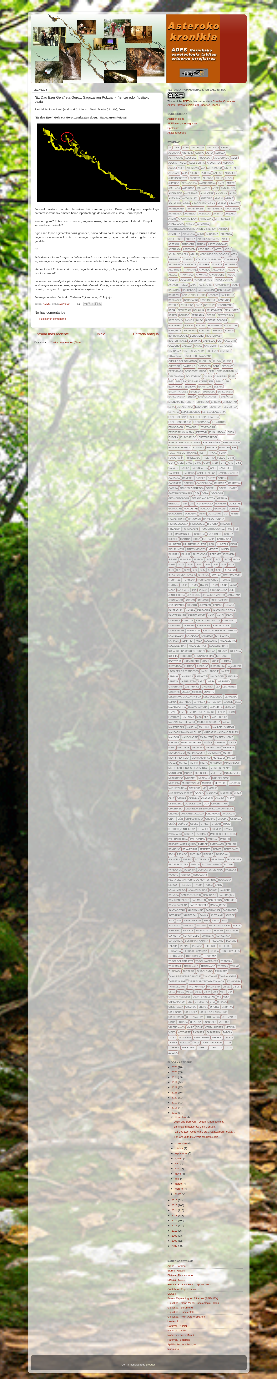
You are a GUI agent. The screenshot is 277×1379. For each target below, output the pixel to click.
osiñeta (183, 824)
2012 (174, 1220)
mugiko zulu (232, 773)
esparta (174, 412)
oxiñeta (216, 829)
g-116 (215, 462)
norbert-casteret (181, 793)
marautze (206, 737)
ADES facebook (177, 132)
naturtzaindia (178, 788)
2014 (174, 1210)
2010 (174, 1230)
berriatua (198, 315)
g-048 (172, 462)
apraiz (229, 198)
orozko (210, 819)
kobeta (173, 656)
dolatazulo (193, 376)
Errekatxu (230, 402)
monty (188, 773)
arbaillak (205, 213)
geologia (217, 493)
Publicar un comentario (52, 318)
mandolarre (190, 737)
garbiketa (175, 483)
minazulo (216, 762)
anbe (215, 188)
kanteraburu (177, 615)
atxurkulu (187, 274)
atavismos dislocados (214, 254)
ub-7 (222, 991)
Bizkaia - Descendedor (181, 1275)
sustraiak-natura (196, 941)
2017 (174, 1112)
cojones (225, 351)
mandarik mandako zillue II (221, 732)
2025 (174, 1072)
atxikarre (190, 269)
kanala (190, 610)
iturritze (175, 579)
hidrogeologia (178, 524)
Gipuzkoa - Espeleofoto (181, 1312)
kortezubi (175, 661)
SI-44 (171, 920)
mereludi (219, 757)
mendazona (213, 747)
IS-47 (179, 569)
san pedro (215, 900)
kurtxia (226, 661)
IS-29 (231, 564)
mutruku (220, 783)
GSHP (202, 513)
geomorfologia (179, 498)
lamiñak (174, 676)
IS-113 (190, 564)
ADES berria (197, 162)
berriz (211, 315)
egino (219, 381)
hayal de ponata (213, 519)
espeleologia (177, 417)
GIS (192, 503)
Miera (204, 762)
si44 (178, 920)
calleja (187, 346)
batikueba (186, 305)
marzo (179, 1183)
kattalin (174, 640)
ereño (192, 396)
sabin (218, 885)
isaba (218, 569)
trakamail (175, 966)
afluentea (214, 162)
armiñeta (174, 234)
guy (226, 513)
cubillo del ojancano (183, 361)
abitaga (220, 152)
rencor (174, 885)
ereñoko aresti (208, 396)
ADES (186, 101)
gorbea (234, 508)
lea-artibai (229, 686)
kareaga (189, 625)
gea (197, 493)
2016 (174, 1200)
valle (190, 1027)
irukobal (185, 559)
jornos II (203, 600)
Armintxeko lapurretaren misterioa (192, 229)
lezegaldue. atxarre (200, 712)
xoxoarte (184, 1032)
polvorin (174, 859)
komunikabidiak (204, 656)
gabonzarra (200, 468)
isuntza (216, 574)
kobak (211, 651)
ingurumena (176, 549)
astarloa (175, 249)
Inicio (101, 334)
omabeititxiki (219, 803)
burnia (229, 330)
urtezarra (213, 1017)
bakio (235, 285)
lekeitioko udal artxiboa (185, 696)
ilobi (211, 544)
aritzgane (206, 219)
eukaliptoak (217, 432)
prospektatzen (178, 864)
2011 (174, 1225)
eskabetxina (185, 407)
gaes (213, 468)
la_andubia (234, 666)
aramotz (234, 203)
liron (231, 712)
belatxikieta (214, 310)
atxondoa (219, 269)
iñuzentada (200, 554)
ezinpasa (198, 447)
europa (173, 437)
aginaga (228, 162)
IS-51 (210, 569)
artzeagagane (217, 244)
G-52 (238, 462)
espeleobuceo (190, 412)
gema (205, 493)
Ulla (226, 996)
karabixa (174, 620)
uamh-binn (213, 986)
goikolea (220, 508)
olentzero (176, 803)
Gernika (222, 498)
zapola (227, 1032)
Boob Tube (231, 325)
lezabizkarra (177, 707)
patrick (203, 844)
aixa (185, 173)
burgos (218, 330)
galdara (189, 473)
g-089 (198, 462)
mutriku (207, 783)
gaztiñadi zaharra (181, 493)
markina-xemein (191, 742)
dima (211, 371)
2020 (174, 1097)
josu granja (177, 605)
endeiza (195, 391)
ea (184, 381)
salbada (225, 890)
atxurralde (216, 274)
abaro (225, 147)
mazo (172, 747)
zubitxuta (215, 1047)
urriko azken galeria (213, 1012)
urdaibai (190, 1007)
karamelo (175, 625)
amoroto (188, 188)
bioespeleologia (216, 320)
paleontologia (178, 839)
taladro (231, 941)
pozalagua (202, 859)
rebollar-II (200, 874)
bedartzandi (225, 305)
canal (198, 346)
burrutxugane (178, 335)
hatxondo (194, 519)
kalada (229, 605)
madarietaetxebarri (182, 722)
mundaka (204, 778)
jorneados (176, 600)
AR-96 (186, 203)
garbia (222, 478)
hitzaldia (174, 529)
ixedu (233, 585)
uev (230, 991)
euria (231, 432)
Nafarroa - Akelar (177, 1325)
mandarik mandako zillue (185, 732)
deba (216, 366)
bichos (189, 320)
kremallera (191, 661)
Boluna (200, 325)
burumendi (197, 335)
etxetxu (201, 432)
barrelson (224, 290)
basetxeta (227, 295)
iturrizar (189, 579)
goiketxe (235, 503)
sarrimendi (230, 910)
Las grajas (176, 686)
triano (234, 966)
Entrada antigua (146, 334)
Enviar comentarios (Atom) (66, 342)
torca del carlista (181, 961)
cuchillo (205, 361)
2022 (174, 1087)
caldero (174, 346)
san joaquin (226, 895)
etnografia (176, 427)
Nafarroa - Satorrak (179, 1339)
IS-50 (202, 569)
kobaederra (228, 640)
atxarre (204, 264)
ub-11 (180, 991)
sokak (237, 925)
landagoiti (217, 676)
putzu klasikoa (212, 864)
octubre (179, 1148)
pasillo (225, 839)
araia (211, 203)
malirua (192, 727)
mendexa (228, 747)
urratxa (227, 1007)
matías (208, 742)
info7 (233, 544)
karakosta (229, 620)
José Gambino (219, 600)
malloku (204, 727)
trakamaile (191, 966)
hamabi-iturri (177, 519)
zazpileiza (185, 1037)
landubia (232, 676)
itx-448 (204, 585)
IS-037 (209, 559)
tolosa (214, 951)
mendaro (198, 747)
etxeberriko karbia (181, 432)
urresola (190, 1012)
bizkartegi (175, 325)
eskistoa (215, 407)
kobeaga (235, 651)
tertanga (175, 951)
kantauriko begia (223, 610)
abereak (187, 152)
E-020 (232, 376)
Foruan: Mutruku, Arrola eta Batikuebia (196, 1136)
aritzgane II (222, 219)
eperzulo (209, 391)
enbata (218, 386)
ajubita (206, 173)
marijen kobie (224, 737)
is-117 (199, 564)
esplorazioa (202, 422)
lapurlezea (188, 681)
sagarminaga (177, 890)
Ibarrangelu (183, 534)
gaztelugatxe (228, 488)
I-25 (236, 529)
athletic (188, 259)
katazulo (207, 635)
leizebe (197, 691)
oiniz (172, 798)
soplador (232, 930)
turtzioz (188, 971)
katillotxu (222, 635)
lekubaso (231, 696)
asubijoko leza (178, 254)
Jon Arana (233, 595)
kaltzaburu (176, 610)
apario (218, 198)
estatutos (218, 422)
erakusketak (177, 396)
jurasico (205, 605)
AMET (221, 183)
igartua (185, 539)
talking (184, 946)
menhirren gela (179, 757)
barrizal (174, 295)
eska (172, 407)
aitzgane (174, 173)
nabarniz (234, 783)
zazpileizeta (202, 1037)
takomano (217, 941)
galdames (175, 473)
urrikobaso (176, 1017)
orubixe (223, 819)
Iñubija (225, 549)
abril (177, 1178)
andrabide (175, 193)
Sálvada (174, 895)
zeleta (228, 1037)
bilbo (199, 320)
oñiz (180, 819)
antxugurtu (190, 198)
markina (174, 742)
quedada (189, 869)
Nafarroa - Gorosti (178, 1330)
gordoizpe (175, 513)
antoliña (174, 198)
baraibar (174, 290)
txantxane (210, 976)
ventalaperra (214, 1027)
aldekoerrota (178, 178)
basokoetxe (208, 300)
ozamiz (228, 829)
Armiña (223, 229)
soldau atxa (203, 930)
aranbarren (176, 208)
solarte (188, 930)
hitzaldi (225, 524)
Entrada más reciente (51, 334)
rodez (209, 885)
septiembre (181, 1153)
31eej (176, 147)
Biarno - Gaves (176, 1270)
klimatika (187, 640)
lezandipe (216, 707)
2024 (174, 1077)
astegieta (189, 249)
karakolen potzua (208, 620)
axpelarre (206, 285)
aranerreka (215, 208)
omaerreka (176, 808)
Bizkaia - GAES (176, 1279)
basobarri (191, 300)
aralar (222, 203)
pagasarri (175, 834)
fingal (213, 452)
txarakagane (228, 976)
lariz (201, 681)
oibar (237, 793)
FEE (234, 447)
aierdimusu (214, 168)
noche (213, 788)
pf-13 (172, 854)
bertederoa (225, 315)
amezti (231, 183)
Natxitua (194, 788)
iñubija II (174, 554)
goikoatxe (175, 508)
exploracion (231, 442)
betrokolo (176, 320)
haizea (235, 513)
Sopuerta (175, 935)
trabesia (226, 961)
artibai (201, 244)
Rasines (186, 874)
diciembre (181, 1117)
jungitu (192, 605)
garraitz (220, 483)
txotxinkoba (197, 986)
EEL (211, 381)
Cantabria (210, 346)
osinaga (235, 819)
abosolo (191, 157)
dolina (208, 376)
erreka (215, 402)
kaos (229, 615)
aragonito (199, 203)
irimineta (229, 554)
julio (177, 1163)
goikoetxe (191, 508)
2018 (174, 1107)
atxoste (233, 269)
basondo (224, 300)
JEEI (231, 590)
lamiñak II (187, 676)
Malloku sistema (223, 727)
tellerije (210, 946)
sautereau (190, 915)
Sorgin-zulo (191, 935)
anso (232, 193)
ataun (194, 254)
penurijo (174, 849)
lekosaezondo (212, 696)
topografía (193, 956)
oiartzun (226, 793)
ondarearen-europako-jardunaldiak (209, 808)
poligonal (222, 854)
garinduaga (204, 483)
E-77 (171, 381)
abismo (199, 152)
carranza (175, 351)
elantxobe (175, 386)
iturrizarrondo (207, 579)
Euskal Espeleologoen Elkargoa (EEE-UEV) (193, 1298)
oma (206, 803)
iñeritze (213, 549)
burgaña (204, 330)
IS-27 (215, 564)
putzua (228, 864)
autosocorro (224, 279)
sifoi (207, 920)
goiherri (221, 503)
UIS (219, 996)
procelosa (234, 859)
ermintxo (203, 402)
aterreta (174, 259)
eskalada (201, 407)
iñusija (185, 554)
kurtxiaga (175, 666)
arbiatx (218, 213)
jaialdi (203, 590)
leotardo (185, 702)
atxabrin (174, 264)
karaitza (188, 620)
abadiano (213, 147)
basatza (213, 295)
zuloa (228, 1047)
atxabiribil (231, 259)
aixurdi (194, 173)
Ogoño (199, 793)
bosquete (175, 330)
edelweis (194, 381)
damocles (204, 366)
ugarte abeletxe (204, 996)
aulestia (186, 279)
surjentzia (176, 941)
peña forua (189, 849)
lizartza (174, 717)
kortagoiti (223, 656)
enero (178, 1193)
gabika (185, 468)
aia (203, 168)
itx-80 (214, 585)
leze (182, 712)
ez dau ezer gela (180, 447)
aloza (229, 178)
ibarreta (199, 534)
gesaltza (174, 503)
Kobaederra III (198, 646)
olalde (219, 798)
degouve (227, 366)
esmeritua (230, 407)
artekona (188, 244)
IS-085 (236, 559)
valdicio (224, 1022)
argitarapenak (188, 219)
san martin (199, 900)
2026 (174, 1067)
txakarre (221, 971)
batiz (198, 305)
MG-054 (194, 762)
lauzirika (207, 686)
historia (212, 524)
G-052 (180, 462)
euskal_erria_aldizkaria (185, 442)
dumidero (220, 376)
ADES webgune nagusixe (182, 123)
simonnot (175, 925)
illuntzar (175, 544)
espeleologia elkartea (204, 417)
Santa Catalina (178, 905)
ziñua (195, 1042)
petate (217, 849)
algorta (194, 178)
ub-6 (215, 991)
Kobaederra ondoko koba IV (187, 651)
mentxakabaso (201, 757)
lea (218, 686)
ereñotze (227, 396)
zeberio (217, 1037)
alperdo (174, 183)
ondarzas (228, 813)
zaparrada (213, 1032)
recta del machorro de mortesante (192, 879)
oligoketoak (193, 803)
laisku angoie (210, 671)
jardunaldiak (218, 590)
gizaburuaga (204, 503)
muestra (216, 773)
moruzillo (201, 773)
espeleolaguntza (213, 412)
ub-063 (237, 986)
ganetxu (187, 478)
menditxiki (214, 752)
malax (226, 722)
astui (227, 249)
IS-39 (171, 569)
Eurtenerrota (208, 437)
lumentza (188, 717)
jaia (194, 590)
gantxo (200, 478)
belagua (198, 310)
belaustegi (232, 310)
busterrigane (178, 340)
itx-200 (194, 585)
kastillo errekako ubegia (220, 630)
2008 (174, 1240)
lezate (173, 712)
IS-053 (218, 559)
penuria (231, 844)
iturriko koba (232, 574)
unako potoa (177, 1002)
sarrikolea (213, 910)
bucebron (190, 330)
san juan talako (179, 900)
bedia (172, 310)
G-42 (223, 462)
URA (212, 1002)
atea (234, 254)
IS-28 (223, 564)
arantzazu (232, 208)
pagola (188, 834)
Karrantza (194, 630)
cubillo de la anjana (198, 356)
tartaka (197, 946)
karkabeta (204, 625)
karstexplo (173, 1321)
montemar (175, 773)
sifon (215, 920)
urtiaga (183, 1022)
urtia (172, 1022)
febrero (179, 1188)
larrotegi (223, 681)
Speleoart (173, 128)
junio (178, 1168)
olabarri (207, 798)
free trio (209, 457)
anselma (221, 193)
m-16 (199, 717)
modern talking (221, 768)
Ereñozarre (176, 402)
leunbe (228, 702)
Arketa (190, 224)
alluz (219, 178)
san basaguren (191, 895)
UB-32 (198, 991)
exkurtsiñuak (212, 442)
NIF (204, 788)
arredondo (176, 239)
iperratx (215, 554)
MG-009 (231, 757)
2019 (174, 1102)
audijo (231, 274)
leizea (186, 691)
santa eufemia (199, 905)
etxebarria (208, 427)
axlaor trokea (178, 285)
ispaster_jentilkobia (182, 574)
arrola (190, 239)
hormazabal (191, 529)
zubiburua (188, 1047)
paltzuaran (197, 839)
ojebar (181, 798)
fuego (221, 457)
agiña (172, 168)
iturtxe (225, 579)
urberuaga (176, 1007)
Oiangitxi (212, 793)
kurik (215, 661)
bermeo (184, 315)
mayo (178, 1173)
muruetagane (191, 783)
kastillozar (176, 635)
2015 (174, 1205)
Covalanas (175, 356)
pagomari (202, 834)
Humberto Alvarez (213, 529)
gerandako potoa (203, 498)
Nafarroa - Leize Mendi (181, 1335)
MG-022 (173, 762)
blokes (189, 325)
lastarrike (192, 686)
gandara (174, 478)
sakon (213, 890)
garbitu (189, 483)
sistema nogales (219, 925)
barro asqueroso (194, 295)
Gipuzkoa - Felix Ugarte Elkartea (186, 1316)
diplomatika (176, 376)
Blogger (150, 1364)
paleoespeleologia (223, 834)
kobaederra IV (218, 646)
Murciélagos (220, 778)
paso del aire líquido (182, 844)
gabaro (173, 468)
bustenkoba (214, 335)
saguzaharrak (197, 890)
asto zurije (205, 249)
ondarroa (213, 813)
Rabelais (231, 869)
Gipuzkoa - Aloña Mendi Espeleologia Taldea (193, 1303)
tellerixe (225, 946)
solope (218, 930)
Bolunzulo (215, 325)
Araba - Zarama (177, 1266)
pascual (212, 839)
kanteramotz (197, 615)
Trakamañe (208, 966)
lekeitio (209, 691)
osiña (172, 824)
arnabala (189, 234)
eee (204, 381)
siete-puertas (192, 920)
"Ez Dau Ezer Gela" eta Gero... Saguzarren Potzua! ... (205, 1131)
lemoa (173, 702)
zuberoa (174, 1047)
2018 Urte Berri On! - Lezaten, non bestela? (199, 1121)
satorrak (175, 915)
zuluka (173, 1052)
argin (172, 219)
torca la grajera (206, 961)
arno (200, 234)
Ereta (190, 402)
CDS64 (172, 1293)
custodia (174, 366)
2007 (174, 1246)
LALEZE (225, 671)
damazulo (189, 366)
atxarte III (175, 269)
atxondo (204, 269)
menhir (227, 752)
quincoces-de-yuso (210, 869)
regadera (224, 879)
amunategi (203, 188)
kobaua (222, 651)
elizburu (190, 386)
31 (170, 147)
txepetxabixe (177, 981)
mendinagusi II (196, 752)
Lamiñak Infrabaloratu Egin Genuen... (195, 1126)
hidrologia (197, 524)
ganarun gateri (228, 473)
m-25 (206, 717)
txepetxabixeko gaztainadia (206, 981)
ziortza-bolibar (211, 1042)
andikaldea (228, 188)
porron (188, 859)
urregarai (175, 1012)
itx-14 (183, 585)
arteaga (174, 244)
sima (224, 920)
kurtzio (189, 666)
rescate (186, 885)
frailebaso (193, 457)
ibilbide (173, 539)
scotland (216, 915)
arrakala (212, 234)
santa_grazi (218, 905)
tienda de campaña (195, 951)
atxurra (201, 274)
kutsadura (217, 666)
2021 (174, 1092)
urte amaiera (194, 1017)
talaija (173, 946)
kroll (205, 661)
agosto (179, 1158)
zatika (172, 1037)
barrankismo (206, 290)
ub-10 (172, 991)
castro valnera (194, 351)
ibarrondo (214, 534)
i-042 (229, 529)
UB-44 (207, 991)
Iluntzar (222, 544)
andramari (191, 193)
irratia (173, 559)
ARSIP (225, 239)
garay (212, 478)
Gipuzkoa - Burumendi (180, 1307)
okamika (194, 798)
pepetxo (205, 849)
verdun (230, 1027)
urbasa (222, 1002)
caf (219, 340)
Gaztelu (211, 488)
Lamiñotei (201, 676)
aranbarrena (195, 208)
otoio (226, 824)
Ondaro (174, 813)
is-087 (172, 564)
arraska (226, 234)
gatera (173, 488)
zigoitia (185, 1042)
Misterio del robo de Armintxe (189, 768)
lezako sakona (198, 707)
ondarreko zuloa (192, 813)
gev (185, 503)
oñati (172, 819)
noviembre (181, 1143)
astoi (218, 249)
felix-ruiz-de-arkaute (183, 452)
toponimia (209, 956)
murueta (174, 783)
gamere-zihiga (206, 473)
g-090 (206, 462)
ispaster (230, 569)
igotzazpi (208, 539)
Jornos (190, 600)
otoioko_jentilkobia (182, 829)
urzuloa (195, 1022)
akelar (217, 173)
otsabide (203, 829)
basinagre (175, 300)
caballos (209, 340)
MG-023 (183, 762)
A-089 (185, 147)
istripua (203, 574)
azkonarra (222, 285)
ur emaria (201, 1002)
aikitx (227, 168)
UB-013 (227, 986)
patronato (217, 844)
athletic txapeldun (208, 259)
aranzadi (190, 213)
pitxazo (208, 854)
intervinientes (196, 549)
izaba (172, 590)
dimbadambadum (227, 371)
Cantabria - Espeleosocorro (183, 1289)
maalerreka (219, 717)
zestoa (173, 1042)
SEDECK (230, 915)
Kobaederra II (177, 646)
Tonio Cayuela (230, 951)
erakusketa (225, 391)
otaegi (205, 824)
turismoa (175, 971)
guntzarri (214, 513)
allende (208, 178)
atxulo (173, 274)
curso (227, 361)
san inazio (209, 895)
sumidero (208, 935)
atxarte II (230, 264)
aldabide (230, 173)
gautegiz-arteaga (192, 488)
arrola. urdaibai (208, 239)
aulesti (173, 279)
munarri (190, 778)
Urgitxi (214, 1007)
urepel (203, 1007)
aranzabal (175, 213)
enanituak (205, 386)
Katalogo (192, 635)
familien (224, 447)
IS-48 (187, 569)
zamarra (198, 1032)
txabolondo (205, 971)
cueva (217, 361)
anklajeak (207, 193)
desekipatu (176, 371)
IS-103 (181, 564)
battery (209, 305)
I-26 (171, 534)
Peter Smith (231, 849)
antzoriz (206, 198)
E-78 (178, 381)
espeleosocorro (180, 422)
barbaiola (188, 290)
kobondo (186, 656)
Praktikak (217, 859)
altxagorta (189, 183)
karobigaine (176, 630)
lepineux (199, 702)
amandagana (207, 183)
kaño (211, 615)
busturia (195, 340)
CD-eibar (212, 351)
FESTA (202, 452)
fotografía (176, 457)
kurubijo (202, 666)
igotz (196, 539)
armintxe (203, 224)
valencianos (177, 1027)
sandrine (230, 900)
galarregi (225, 468)
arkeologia (176, 224)
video (172, 1032)
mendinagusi (177, 752)
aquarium (175, 203)
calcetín (230, 340)
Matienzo (220, 742)
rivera (198, 885)
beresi (173, 315)
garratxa (234, 483)
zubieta (202, 1047)
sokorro (174, 930)
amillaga (174, 188)
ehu (228, 381)
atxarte (217, 264)
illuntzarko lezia (194, 544)
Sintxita (201, 925)
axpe (193, 285)
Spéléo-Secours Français (182, 1344)
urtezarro (229, 1017)
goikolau (206, 508)
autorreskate (203, 279)
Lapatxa (174, 681)
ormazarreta (194, 819)
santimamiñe (195, 910)
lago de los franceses (184, 671)
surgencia (223, 935)
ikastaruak (224, 539)
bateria (173, 305)
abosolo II (205, 157)
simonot (188, 925)
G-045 (231, 457)
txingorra (233, 981)
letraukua (214, 702)
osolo (194, 824)
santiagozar (177, 910)
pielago (182, 854)
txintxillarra (177, 986)
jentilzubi (193, 595)
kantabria (203, 610)
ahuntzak (193, 168)
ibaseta (228, 534)
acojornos (221, 157)
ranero (173, 874)
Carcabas (225, 346)
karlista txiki (221, 625)
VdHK (199, 1027)
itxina (223, 585)
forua (223, 452)
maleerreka (176, 727)
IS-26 (207, 564)
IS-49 (195, 569)
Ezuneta (211, 447)
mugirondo (176, 778)
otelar (216, 824)
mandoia (174, 737)
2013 (174, 1215)
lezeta (221, 712)
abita (209, 152)
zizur (227, 1042)
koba (199, 640)
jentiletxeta (177, 595)
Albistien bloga (176, 118)
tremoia (222, 966)
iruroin (199, 559)
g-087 (189, 462)
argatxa (230, 213)
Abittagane (176, 157)
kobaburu (210, 640)
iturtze (173, 585)
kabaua (218, 605)
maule (232, 742)
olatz (230, 798)
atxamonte (189, 264)
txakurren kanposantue (185, 976)
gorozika (191, 513)
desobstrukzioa (195, 371)
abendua (174, 152)
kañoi (220, 615)
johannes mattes (214, 595)
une (190, 1002)
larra (211, 681)
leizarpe (174, 691)
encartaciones (178, 391)
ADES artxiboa (178, 162)
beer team (184, 310)
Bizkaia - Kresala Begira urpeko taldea (190, 1284)
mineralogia (232, 762)
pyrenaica (175, 869)
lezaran (230, 707)
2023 (174, 1082)
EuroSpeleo (188, 437)
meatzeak (183, 747)
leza (238, 702)
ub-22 (189, 991)
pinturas (195, 854)
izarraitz (183, 590)
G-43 (230, 462)
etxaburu (192, 427)
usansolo (210, 1022)
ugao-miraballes (180, 996)
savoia (204, 915)
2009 (174, 1235)
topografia (176, 956)
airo (236, 168)
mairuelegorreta (208, 722)
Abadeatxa (197, 147)
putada (195, 864)
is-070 (227, 559)
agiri (181, 168)
